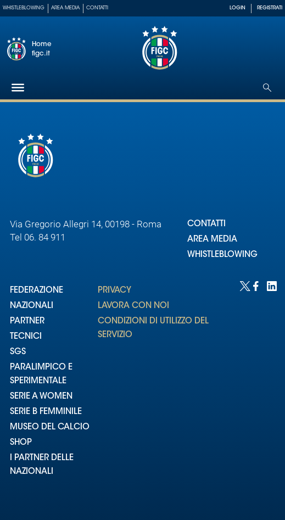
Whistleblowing (23, 7)
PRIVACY (114, 291)
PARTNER (27, 321)
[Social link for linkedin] (271, 285)
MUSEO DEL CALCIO (50, 427)
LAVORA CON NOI (133, 306)
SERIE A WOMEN (41, 397)
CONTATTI (206, 224)
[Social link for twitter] (243, 285)
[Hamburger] (18, 87)
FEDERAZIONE (36, 291)
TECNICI (26, 337)
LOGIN (237, 7)
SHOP (21, 443)
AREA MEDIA (212, 240)
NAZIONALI (31, 306)
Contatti (97, 7)
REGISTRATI (269, 7)
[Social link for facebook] (257, 285)
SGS (18, 352)
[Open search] (267, 87)
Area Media (65, 7)
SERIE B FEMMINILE (46, 412)
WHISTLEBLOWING (222, 255)
